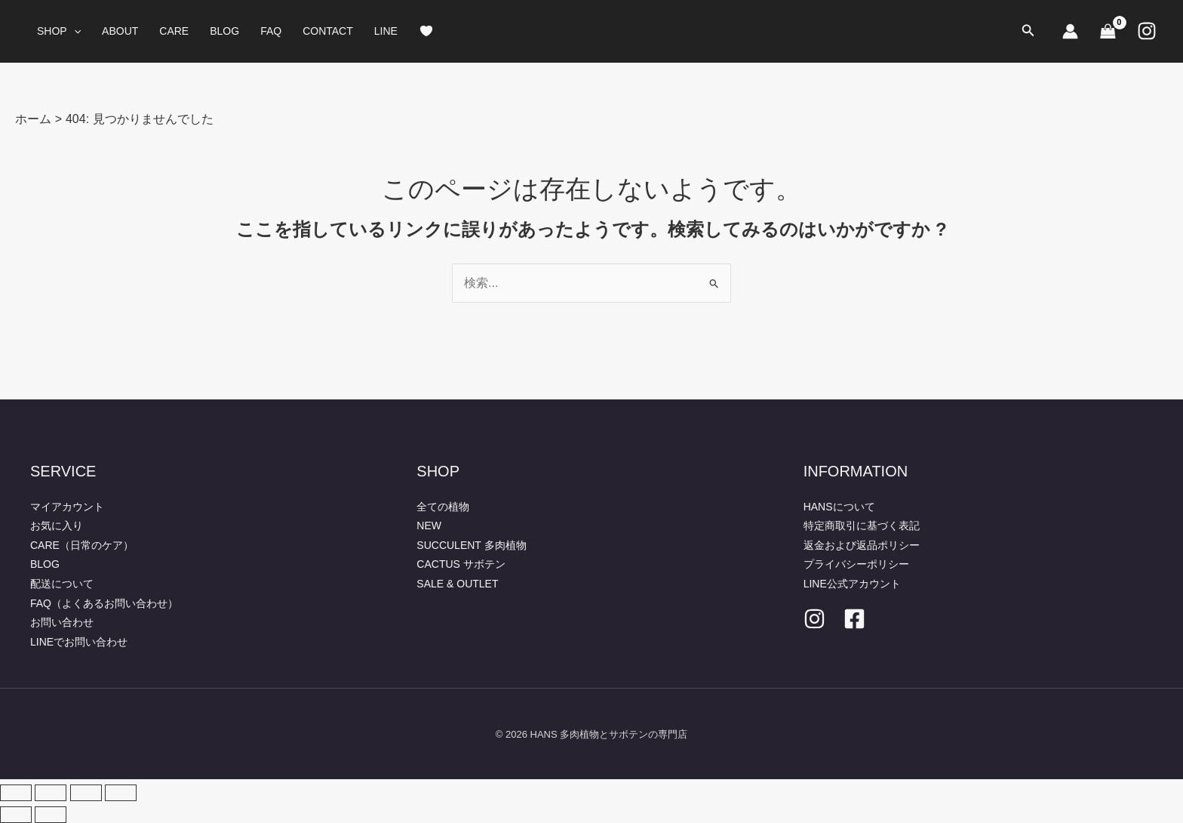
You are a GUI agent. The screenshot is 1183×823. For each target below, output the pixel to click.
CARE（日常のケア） (82, 545)
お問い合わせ (62, 622)
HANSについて (839, 507)
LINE (386, 31)
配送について (62, 584)
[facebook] (854, 619)
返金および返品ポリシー (862, 545)
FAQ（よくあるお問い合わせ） (104, 603)
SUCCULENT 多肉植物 (471, 545)
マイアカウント (67, 507)
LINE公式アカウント (852, 584)
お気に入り (56, 525)
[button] (74, 31)
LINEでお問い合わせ (79, 642)
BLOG (224, 31)
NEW (428, 525)
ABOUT (120, 31)
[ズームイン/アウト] (16, 792)
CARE (174, 31)
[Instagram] (1147, 31)
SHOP (59, 31)
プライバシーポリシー (856, 564)
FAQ (270, 31)
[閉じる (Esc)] (121, 792)
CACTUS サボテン (460, 564)
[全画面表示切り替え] (50, 792)
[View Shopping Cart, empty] (1107, 31)
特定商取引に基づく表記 (862, 525)
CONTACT (328, 31)
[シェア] (86, 792)
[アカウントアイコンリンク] (1070, 31)
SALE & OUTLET (457, 584)
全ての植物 (442, 507)
